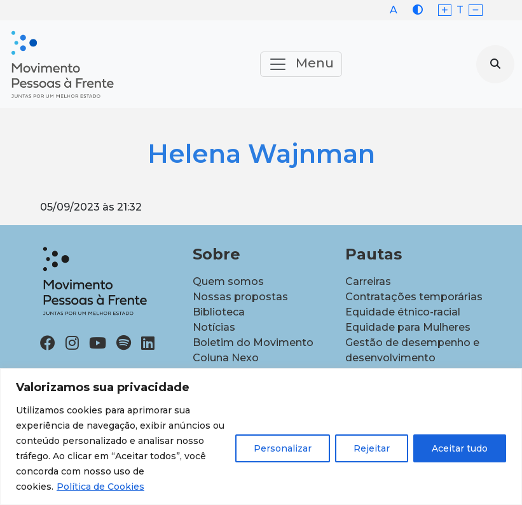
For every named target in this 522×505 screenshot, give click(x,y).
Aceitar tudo (460, 448)
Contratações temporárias (414, 297)
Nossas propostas (240, 297)
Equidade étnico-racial (402, 312)
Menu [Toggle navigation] (301, 64)
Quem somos (228, 281)
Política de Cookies (100, 486)
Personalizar (283, 448)
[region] (261, 436)
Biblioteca (219, 312)
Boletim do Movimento (253, 342)
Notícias (214, 327)
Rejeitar (372, 448)
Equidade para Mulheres (407, 327)
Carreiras (368, 281)
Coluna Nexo (226, 358)
